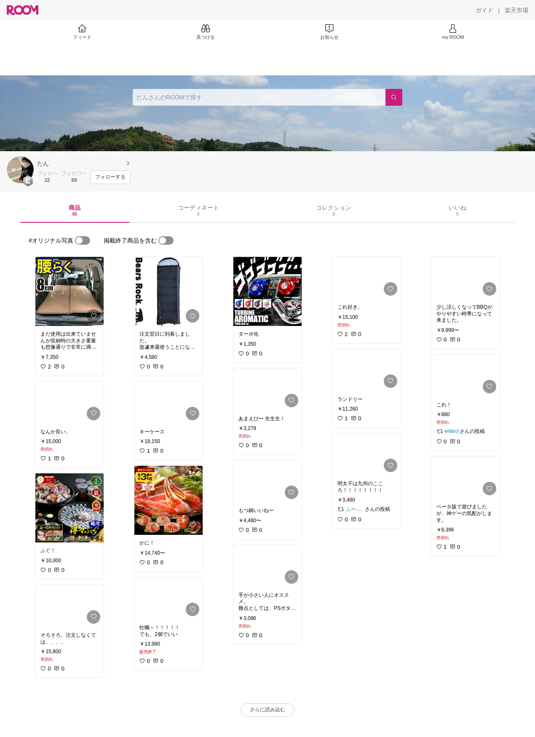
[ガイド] (484, 10)
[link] (69, 291)
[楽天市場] (516, 10)
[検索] (393, 97)
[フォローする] (110, 177)
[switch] (82, 240)
